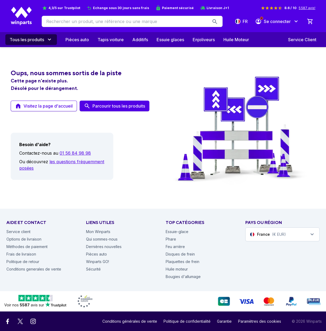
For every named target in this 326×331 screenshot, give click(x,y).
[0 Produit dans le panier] (310, 21)
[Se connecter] (277, 21)
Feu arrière (175, 246)
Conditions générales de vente (129, 321)
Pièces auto (96, 254)
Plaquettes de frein (182, 261)
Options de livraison (23, 239)
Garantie (224, 321)
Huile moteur (177, 269)
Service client (18, 231)
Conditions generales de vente (33, 269)
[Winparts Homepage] (21, 16)
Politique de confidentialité (187, 321)
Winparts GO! (97, 261)
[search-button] (215, 21)
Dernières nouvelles (104, 246)
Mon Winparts (98, 231)
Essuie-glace (177, 231)
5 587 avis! (307, 8)
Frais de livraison (21, 254)
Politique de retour (22, 261)
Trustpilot (72, 8)
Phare (171, 239)
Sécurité (93, 269)
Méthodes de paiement (27, 246)
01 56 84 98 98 (75, 153)
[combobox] (282, 234)
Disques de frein (180, 254)
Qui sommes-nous (102, 239)
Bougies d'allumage (183, 276)
